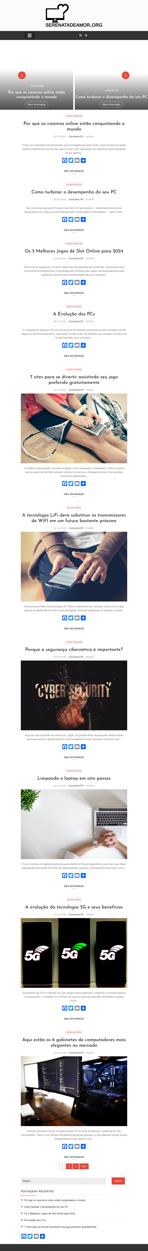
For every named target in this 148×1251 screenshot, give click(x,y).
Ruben (90, 390)
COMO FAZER (111, 90)
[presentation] (22, 75)
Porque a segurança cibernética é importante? (74, 649)
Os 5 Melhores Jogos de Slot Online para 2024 (74, 251)
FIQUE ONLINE (36, 86)
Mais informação (37, 104)
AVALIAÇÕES (74, 306)
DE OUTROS (74, 507)
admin (90, 136)
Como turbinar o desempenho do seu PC (111, 97)
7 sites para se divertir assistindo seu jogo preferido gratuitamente (60, 1226)
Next (84, 1166)
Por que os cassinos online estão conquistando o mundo (54, 1200)
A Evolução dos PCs (74, 314)
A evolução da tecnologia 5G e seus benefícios (74, 907)
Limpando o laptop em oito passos (74, 778)
